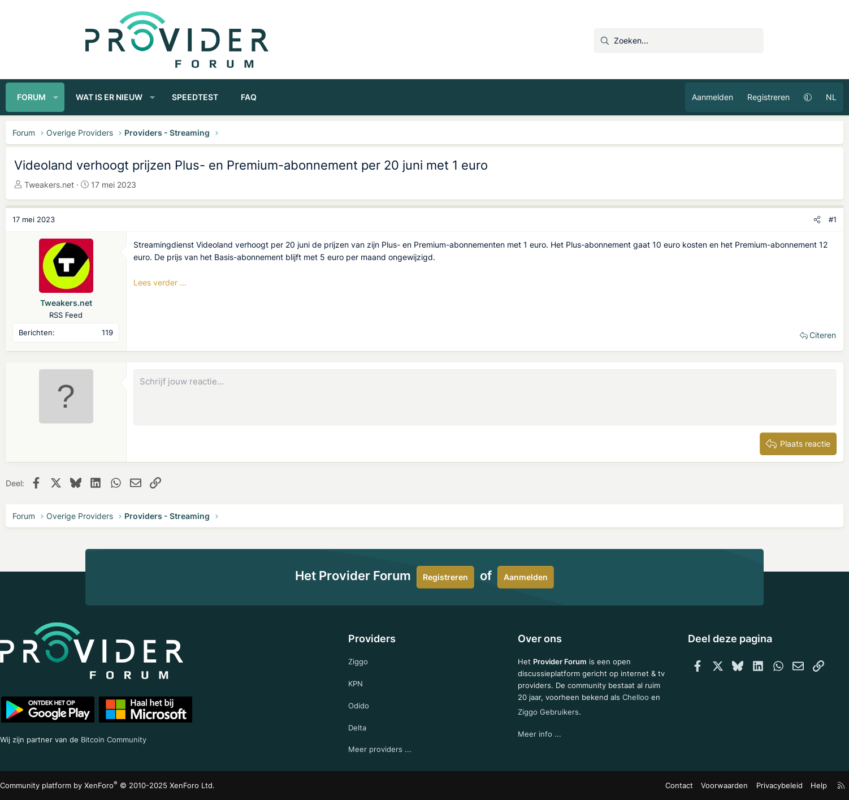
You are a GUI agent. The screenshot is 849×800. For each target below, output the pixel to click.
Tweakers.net (129, 184)
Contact (605, 785)
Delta (374, 726)
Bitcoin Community (204, 737)
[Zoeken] (679, 40)
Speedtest (275, 97)
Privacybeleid (698, 785)
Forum (111, 97)
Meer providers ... (397, 749)
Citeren (743, 335)
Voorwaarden (647, 785)
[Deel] (737, 219)
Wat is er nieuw (188, 97)
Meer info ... (522, 744)
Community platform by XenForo (181, 786)
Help (734, 785)
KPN (373, 680)
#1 (753, 219)
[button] (135, 97)
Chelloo (514, 720)
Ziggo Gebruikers (573, 720)
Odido (376, 703)
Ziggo (376, 657)
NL (751, 97)
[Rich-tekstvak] (485, 397)
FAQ (328, 97)
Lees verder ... (239, 282)
